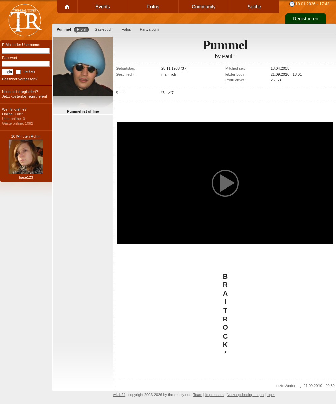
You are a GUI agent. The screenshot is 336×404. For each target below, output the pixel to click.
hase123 (26, 177)
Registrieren (305, 18)
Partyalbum (149, 29)
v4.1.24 (119, 395)
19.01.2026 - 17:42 (312, 4)
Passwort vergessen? (19, 79)
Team (197, 395)
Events (103, 6)
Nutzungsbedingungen (245, 395)
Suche (254, 6)
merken (29, 71)
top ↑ (271, 395)
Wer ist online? (14, 109)
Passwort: (10, 58)
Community (204, 6)
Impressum (214, 395)
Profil (81, 29)
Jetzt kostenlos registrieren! (24, 96)
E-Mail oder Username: (21, 44)
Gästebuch (103, 29)
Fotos (153, 6)
